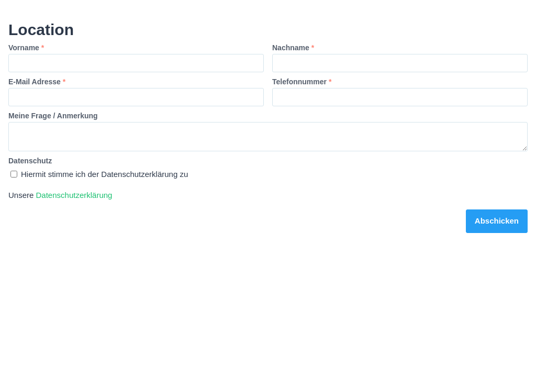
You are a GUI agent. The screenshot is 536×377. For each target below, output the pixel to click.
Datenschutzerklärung (74, 195)
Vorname (26, 47)
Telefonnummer (301, 81)
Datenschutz (30, 161)
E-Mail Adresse (36, 81)
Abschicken (497, 220)
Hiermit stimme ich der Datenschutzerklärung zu (99, 174)
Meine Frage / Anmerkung (53, 116)
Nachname (293, 47)
